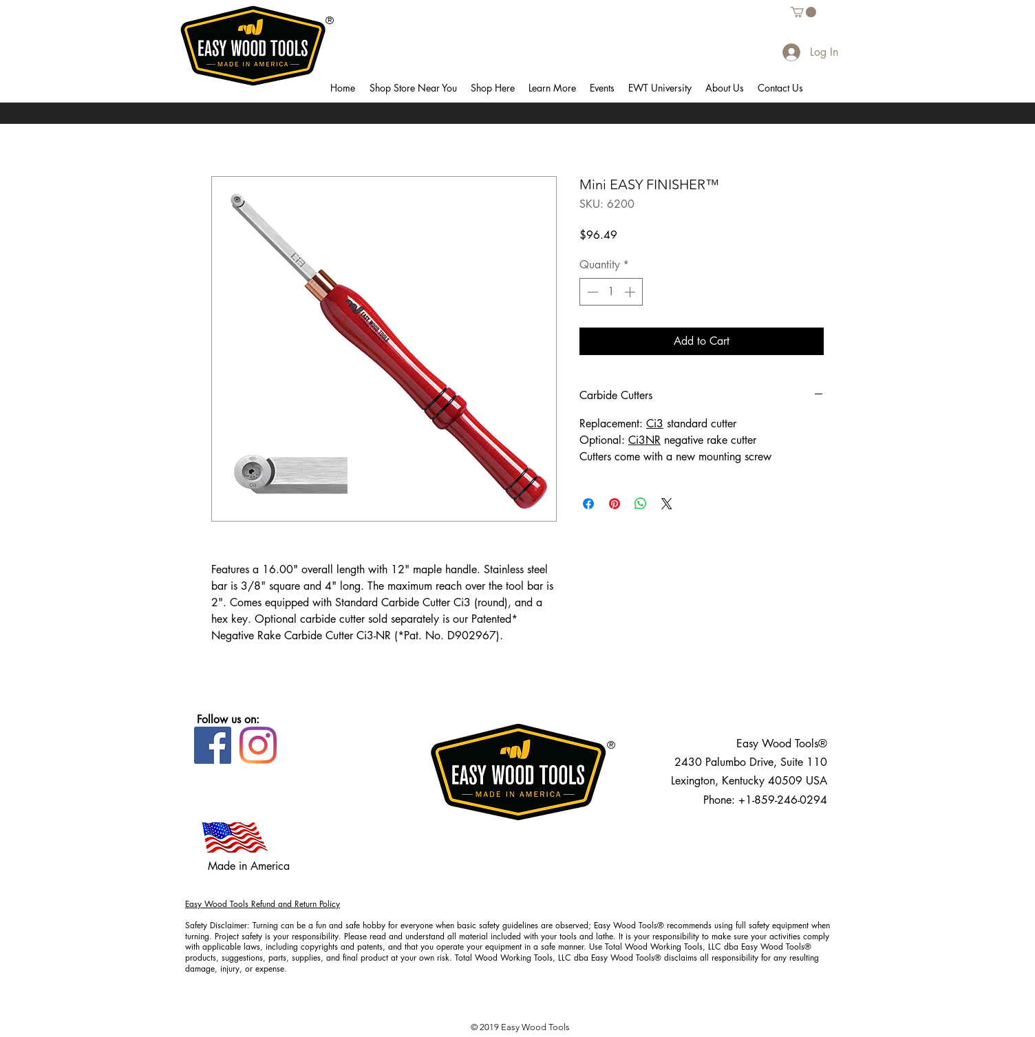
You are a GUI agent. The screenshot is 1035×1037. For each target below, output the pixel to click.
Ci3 (654, 423)
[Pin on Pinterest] (614, 503)
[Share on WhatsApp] (640, 503)
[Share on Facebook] (588, 503)
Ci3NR (644, 440)
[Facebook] (212, 745)
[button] (413, 88)
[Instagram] (258, 745)
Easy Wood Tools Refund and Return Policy (262, 904)
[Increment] (631, 292)
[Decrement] (591, 292)
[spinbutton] (611, 292)
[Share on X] (667, 503)
